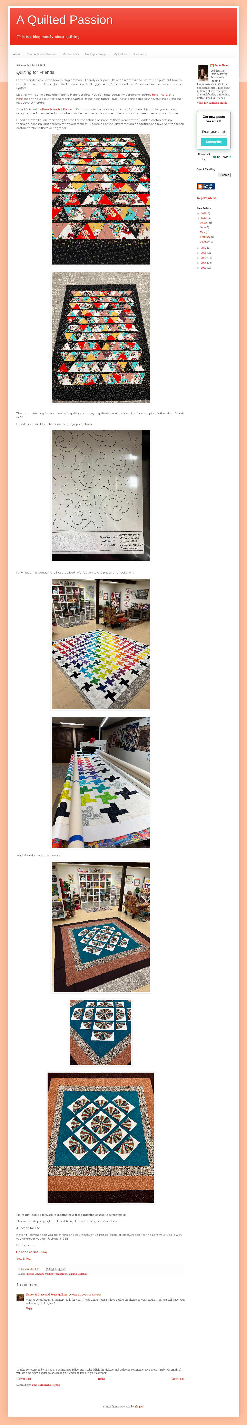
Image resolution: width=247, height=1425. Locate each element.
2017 (204, 248)
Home (101, 1379)
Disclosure (139, 54)
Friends (30, 1274)
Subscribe (214, 142)
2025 (204, 214)
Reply (29, 1308)
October (204, 223)
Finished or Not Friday (31, 1251)
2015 (204, 258)
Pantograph (61, 1274)
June (203, 227)
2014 (204, 263)
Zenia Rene (221, 66)
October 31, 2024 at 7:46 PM (85, 1295)
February (205, 237)
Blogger (139, 1407)
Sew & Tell (23, 1258)
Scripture (82, 1274)
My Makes (120, 54)
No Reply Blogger (96, 54)
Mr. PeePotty (71, 54)
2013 (204, 268)
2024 (204, 218)
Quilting (72, 1274)
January (205, 242)
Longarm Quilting (44, 1274)
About (17, 54)
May (203, 232)
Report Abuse (206, 198)
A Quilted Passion (64, 20)
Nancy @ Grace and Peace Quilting (46, 1295)
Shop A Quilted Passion (42, 54)
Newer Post (24, 1379)
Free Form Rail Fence (57, 109)
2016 (204, 253)
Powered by (214, 157)
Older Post (178, 1379)
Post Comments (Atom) (46, 1385)
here (155, 94)
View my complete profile (212, 103)
